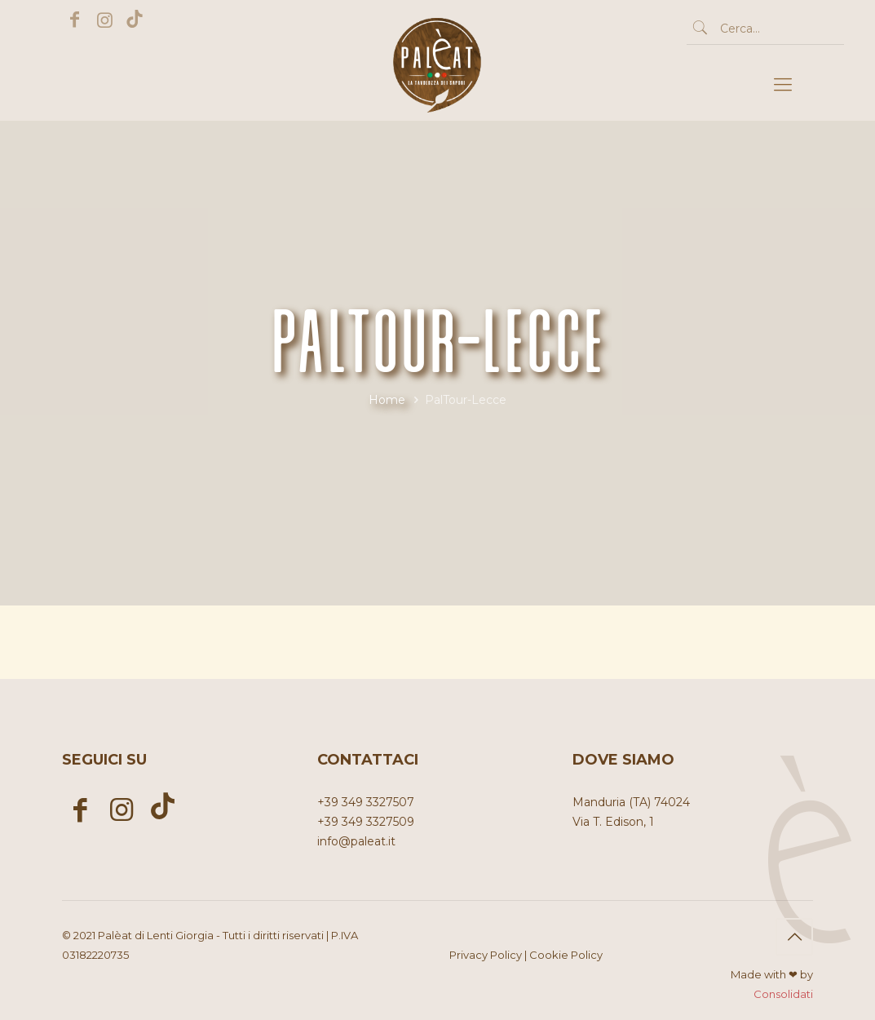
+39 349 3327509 (365, 821)
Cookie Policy (566, 954)
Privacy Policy (485, 954)
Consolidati (783, 993)
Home (387, 399)
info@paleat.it (356, 841)
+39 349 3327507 (365, 802)
